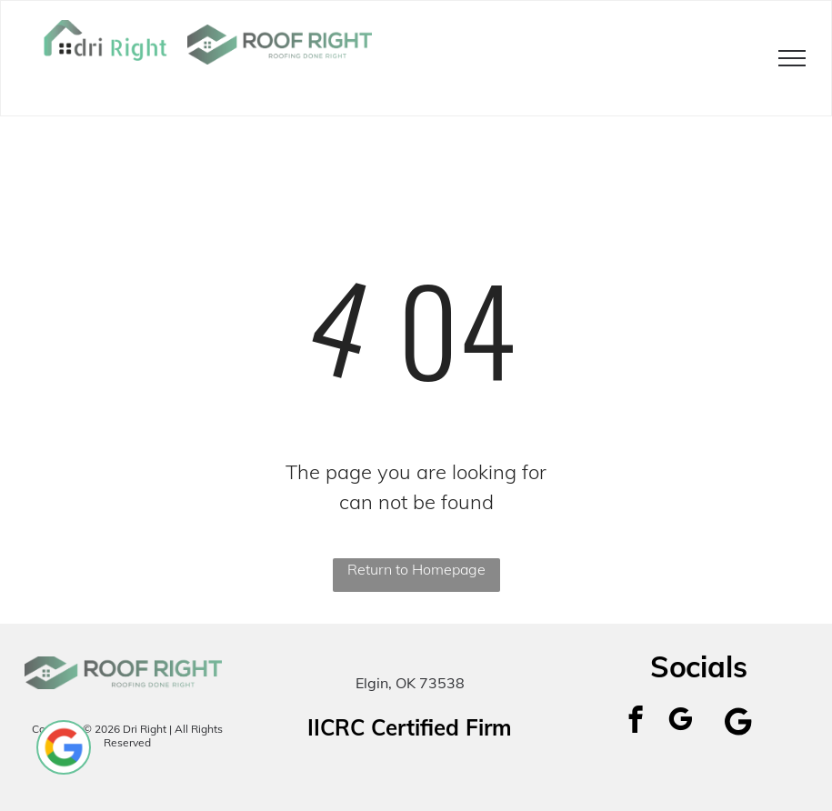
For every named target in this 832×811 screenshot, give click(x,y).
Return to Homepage (416, 569)
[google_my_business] (680, 722)
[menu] (792, 58)
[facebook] (636, 722)
